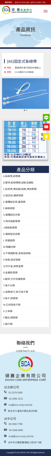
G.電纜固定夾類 (11, 214)
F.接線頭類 (9, 208)
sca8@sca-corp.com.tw (21, 436)
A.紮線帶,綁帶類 (11, 176)
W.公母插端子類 (11, 304)
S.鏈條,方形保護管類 (14, 279)
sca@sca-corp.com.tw (20, 404)
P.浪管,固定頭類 (11, 259)
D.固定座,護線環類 (13, 195)
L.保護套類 (9, 240)
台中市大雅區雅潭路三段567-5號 (24, 442)
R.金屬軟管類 (10, 272)
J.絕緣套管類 (10, 227)
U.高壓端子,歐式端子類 (15, 291)
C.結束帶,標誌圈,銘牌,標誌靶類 (20, 189)
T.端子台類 (9, 285)
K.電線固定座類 (11, 234)
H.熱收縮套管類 (11, 221)
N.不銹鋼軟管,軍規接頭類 (17, 253)
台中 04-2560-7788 (37, 2)
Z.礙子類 (8, 324)
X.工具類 (7, 311)
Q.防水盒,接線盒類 (13, 266)
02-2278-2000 (15, 392)
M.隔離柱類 (9, 246)
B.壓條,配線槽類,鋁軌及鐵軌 (18, 182)
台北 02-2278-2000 (22, 2)
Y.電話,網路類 (10, 317)
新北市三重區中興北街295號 (22, 411)
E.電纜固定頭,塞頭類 (14, 201)
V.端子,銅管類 (10, 298)
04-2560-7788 (15, 424)
